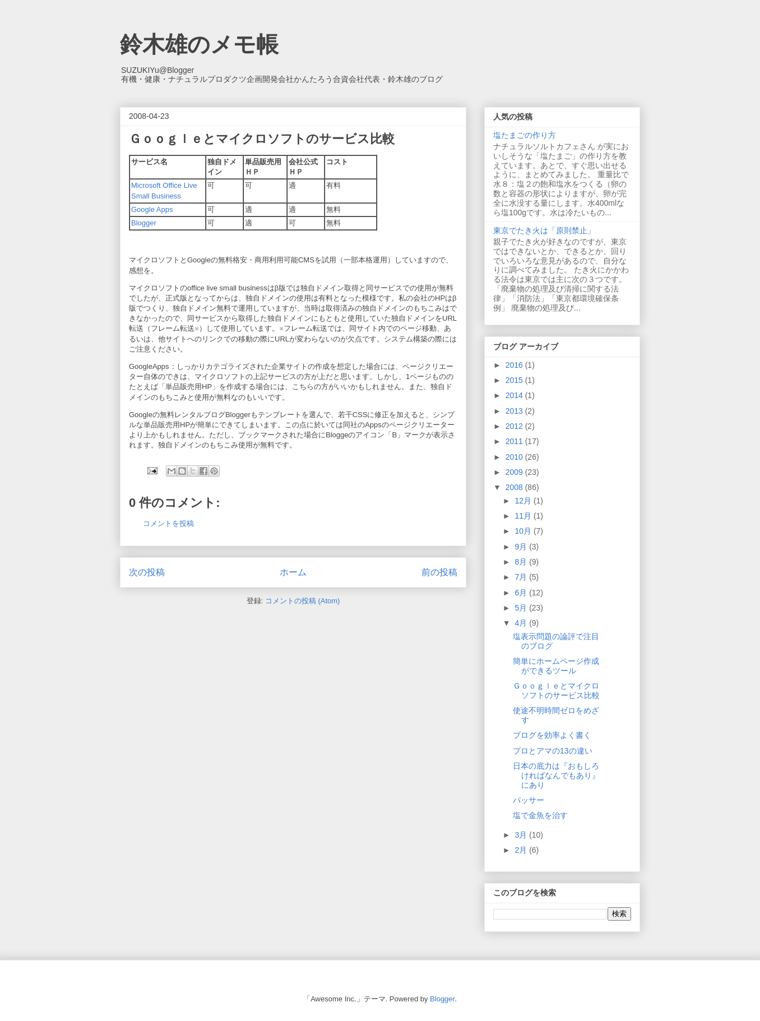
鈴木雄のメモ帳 (199, 44)
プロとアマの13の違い (552, 750)
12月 (524, 500)
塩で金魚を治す (540, 815)
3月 (522, 834)
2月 (522, 850)
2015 (515, 380)
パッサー (528, 800)
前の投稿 (439, 572)
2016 (515, 365)
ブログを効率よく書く (552, 735)
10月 (524, 530)
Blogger (143, 223)
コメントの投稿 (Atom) (302, 601)
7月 (522, 576)
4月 (522, 622)
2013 (515, 410)
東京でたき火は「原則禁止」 (544, 230)
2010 (515, 456)
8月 (522, 561)
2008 (515, 487)
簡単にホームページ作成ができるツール (556, 666)
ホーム (293, 572)
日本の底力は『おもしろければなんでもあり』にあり (556, 775)
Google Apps (152, 209)
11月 (524, 515)
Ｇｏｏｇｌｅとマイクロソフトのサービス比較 (556, 690)
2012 (515, 426)
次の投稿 (147, 572)
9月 (522, 546)
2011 (515, 441)
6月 (522, 592)
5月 (522, 607)
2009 (515, 472)
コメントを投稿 (168, 523)
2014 (515, 395)
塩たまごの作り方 (524, 135)
